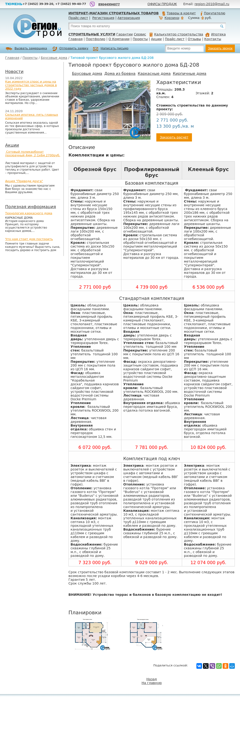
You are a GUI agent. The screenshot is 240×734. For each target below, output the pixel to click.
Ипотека (215, 34)
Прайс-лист (78, 18)
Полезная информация (30, 206)
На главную (152, 683)
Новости (14, 71)
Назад (151, 679)
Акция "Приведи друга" (24, 181)
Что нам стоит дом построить (29, 239)
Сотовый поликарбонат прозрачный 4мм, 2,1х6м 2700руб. (32, 153)
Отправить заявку (70, 48)
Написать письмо (110, 48)
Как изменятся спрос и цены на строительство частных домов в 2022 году (31, 85)
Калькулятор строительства (176, 34)
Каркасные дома (154, 73)
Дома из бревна (119, 73)
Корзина (172, 18)
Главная (75, 39)
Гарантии (124, 34)
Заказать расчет (174, 137)
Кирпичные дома (189, 73)
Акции (156, 39)
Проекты (140, 39)
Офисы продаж (162, 4)
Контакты (212, 39)
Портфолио (95, 39)
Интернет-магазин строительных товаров (113, 13)
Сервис (140, 34)
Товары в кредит (179, 13)
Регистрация (103, 18)
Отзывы (194, 39)
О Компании (119, 39)
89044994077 (109, 4)
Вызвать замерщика (26, 48)
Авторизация (128, 18)
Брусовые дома (54, 58)
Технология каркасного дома (28, 213)
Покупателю (212, 13)
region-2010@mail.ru (212, 4)
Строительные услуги (91, 34)
